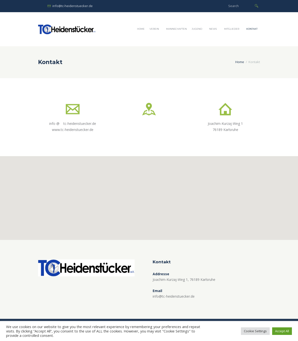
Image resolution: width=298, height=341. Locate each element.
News (213, 29)
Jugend (197, 29)
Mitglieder (231, 29)
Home (141, 29)
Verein (154, 29)
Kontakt (252, 29)
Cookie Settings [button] (255, 331)
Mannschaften (176, 29)
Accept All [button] (282, 331)
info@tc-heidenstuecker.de (72, 6)
